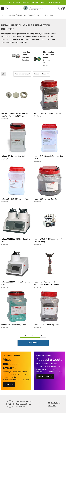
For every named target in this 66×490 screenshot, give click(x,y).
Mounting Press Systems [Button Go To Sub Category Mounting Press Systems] (26, 54)
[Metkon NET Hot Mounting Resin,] (16, 137)
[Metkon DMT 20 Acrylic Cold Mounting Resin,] (49, 137)
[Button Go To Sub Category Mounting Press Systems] (16, 56)
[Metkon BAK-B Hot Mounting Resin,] (49, 95)
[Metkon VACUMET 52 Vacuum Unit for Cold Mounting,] (49, 220)
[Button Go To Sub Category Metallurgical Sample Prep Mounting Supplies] (37, 59)
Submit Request (45, 377)
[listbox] (41, 74)
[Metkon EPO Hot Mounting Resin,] (49, 306)
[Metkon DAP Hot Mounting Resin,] (16, 306)
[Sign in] (58, 8)
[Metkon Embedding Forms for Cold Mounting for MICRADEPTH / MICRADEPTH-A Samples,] (16, 95)
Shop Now (9, 385)
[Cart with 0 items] (62, 8)
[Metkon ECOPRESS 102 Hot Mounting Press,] (16, 263)
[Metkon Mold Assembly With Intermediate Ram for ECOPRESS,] (49, 263)
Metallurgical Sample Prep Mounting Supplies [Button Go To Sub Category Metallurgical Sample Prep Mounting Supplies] (48, 56)
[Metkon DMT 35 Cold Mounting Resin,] (16, 180)
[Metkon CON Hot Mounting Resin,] (49, 180)
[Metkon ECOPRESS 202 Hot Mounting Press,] (16, 220)
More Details (52, 406)
